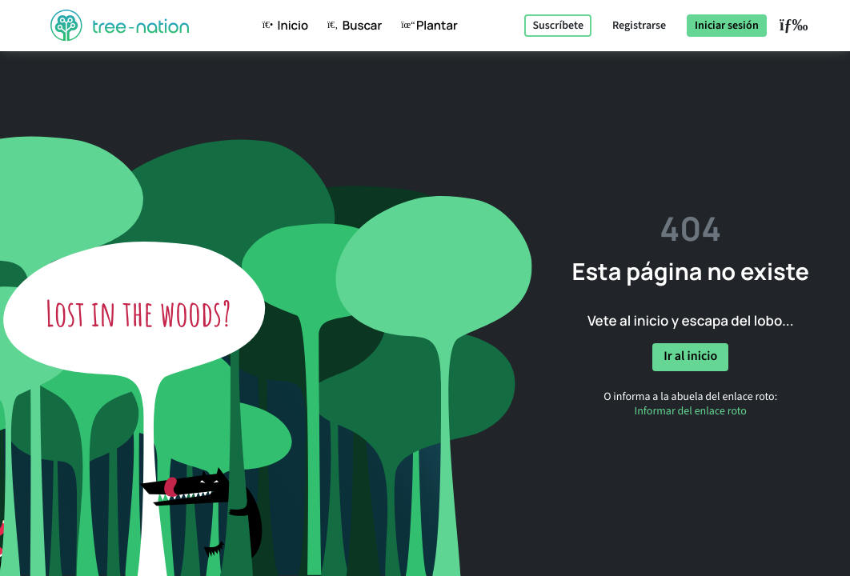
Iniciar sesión (727, 26)
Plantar (426, 25)
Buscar (351, 25)
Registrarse (639, 26)
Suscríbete (557, 26)
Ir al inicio (690, 357)
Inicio (282, 25)
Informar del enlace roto (691, 411)
